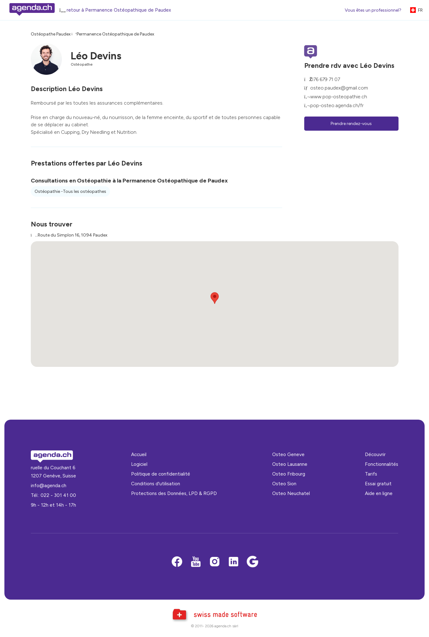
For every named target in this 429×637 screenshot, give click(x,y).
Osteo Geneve (288, 454)
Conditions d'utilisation (155, 484)
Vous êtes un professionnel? (373, 10)
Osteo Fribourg (288, 474)
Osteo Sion (284, 484)
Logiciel (139, 464)
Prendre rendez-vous (351, 123)
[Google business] (252, 562)
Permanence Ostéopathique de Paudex (115, 34)
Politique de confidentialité (160, 474)
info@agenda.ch (48, 485)
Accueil (138, 454)
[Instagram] (214, 562)
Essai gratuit (378, 484)
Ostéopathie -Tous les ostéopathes (70, 191)
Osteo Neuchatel (291, 493)
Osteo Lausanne (289, 464)
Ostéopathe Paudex (51, 34)
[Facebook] (177, 562)
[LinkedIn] (233, 562)
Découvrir (375, 454)
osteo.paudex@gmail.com (339, 88)
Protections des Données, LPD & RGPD (174, 493)
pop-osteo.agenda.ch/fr (337, 105)
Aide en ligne (379, 493)
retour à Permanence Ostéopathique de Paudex (119, 10)
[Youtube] (196, 562)
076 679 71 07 (325, 79)
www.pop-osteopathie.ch (338, 97)
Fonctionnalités (381, 464)
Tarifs (371, 474)
